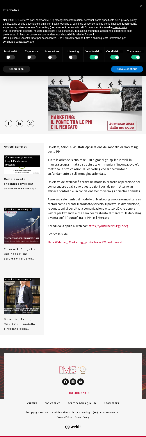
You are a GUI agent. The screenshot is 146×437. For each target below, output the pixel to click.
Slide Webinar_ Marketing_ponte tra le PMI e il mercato (86, 242)
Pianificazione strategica (18, 209)
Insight (8, 161)
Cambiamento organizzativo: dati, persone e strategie (20, 183)
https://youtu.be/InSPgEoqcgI (108, 226)
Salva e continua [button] (127, 69)
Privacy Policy (64, 417)
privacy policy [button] (129, 20)
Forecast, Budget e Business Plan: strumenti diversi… (19, 253)
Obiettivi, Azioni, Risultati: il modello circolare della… (19, 324)
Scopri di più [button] (16, 69)
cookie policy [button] (120, 27)
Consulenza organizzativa (18, 157)
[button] (141, 6)
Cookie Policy (81, 417)
